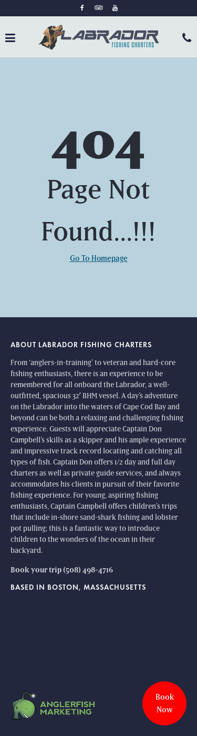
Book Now (164, 703)
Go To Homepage (99, 258)
